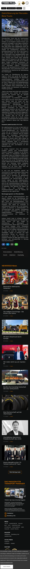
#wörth (5, 255)
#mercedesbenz (7, 252)
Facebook (6, 541)
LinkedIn (13, 543)
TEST (9, 525)
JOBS (22, 527)
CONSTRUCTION (16, 525)
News (11, 290)
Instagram (7, 543)
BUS (5, 525)
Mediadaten (10, 513)
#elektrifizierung (18, 252)
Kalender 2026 (7, 536)
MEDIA (6, 521)
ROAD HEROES (16, 527)
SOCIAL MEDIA (8, 539)
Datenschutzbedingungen (6, 562)
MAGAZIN (6, 529)
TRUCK (3, 8)
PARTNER (7, 547)
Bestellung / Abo (11, 515)
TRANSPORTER (11, 8)
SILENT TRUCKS (14, 529)
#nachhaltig (21, 255)
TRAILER (19, 8)
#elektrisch (12, 255)
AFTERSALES (7, 527)
